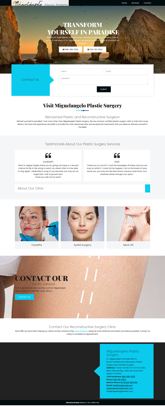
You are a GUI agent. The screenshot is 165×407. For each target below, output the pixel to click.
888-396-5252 (128, 376)
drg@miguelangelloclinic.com (119, 388)
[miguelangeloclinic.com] (40, 3)
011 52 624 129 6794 (129, 382)
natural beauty (81, 331)
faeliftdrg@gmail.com (122, 385)
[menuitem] (124, 2)
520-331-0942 (119, 379)
